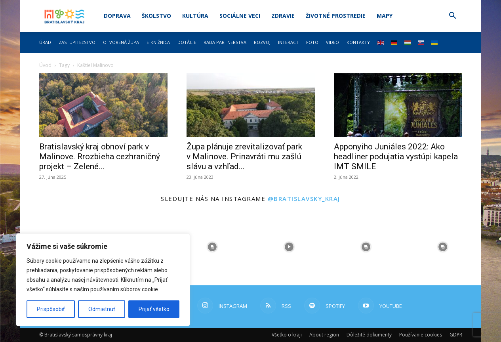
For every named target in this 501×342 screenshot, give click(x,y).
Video (332, 42)
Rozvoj (262, 42)
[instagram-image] (212, 246)
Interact (288, 42)
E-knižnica (158, 42)
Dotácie (186, 42)
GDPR (456, 334)
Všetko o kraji (287, 334)
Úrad (45, 42)
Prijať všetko (154, 309)
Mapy (384, 15)
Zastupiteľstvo (77, 42)
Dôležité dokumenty (369, 334)
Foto (312, 42)
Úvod (45, 65)
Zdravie (283, 15)
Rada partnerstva (225, 42)
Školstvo (156, 15)
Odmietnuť (101, 309)
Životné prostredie (336, 15)
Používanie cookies (420, 334)
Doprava (117, 15)
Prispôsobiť (51, 309)
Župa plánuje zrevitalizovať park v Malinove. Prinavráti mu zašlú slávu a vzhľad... (244, 156)
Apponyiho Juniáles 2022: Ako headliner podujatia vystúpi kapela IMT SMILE (396, 156)
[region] (103, 279)
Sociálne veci (239, 15)
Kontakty (358, 42)
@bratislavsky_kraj (304, 199)
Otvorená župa (121, 42)
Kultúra (195, 15)
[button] (452, 16)
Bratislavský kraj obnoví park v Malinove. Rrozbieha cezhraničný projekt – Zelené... (99, 156)
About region (324, 334)
